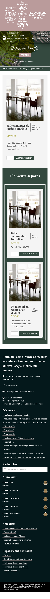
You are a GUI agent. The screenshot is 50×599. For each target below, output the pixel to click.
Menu (25, 55)
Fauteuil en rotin (11, 544)
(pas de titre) (10, 532)
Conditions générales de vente (18, 559)
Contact (7, 555)
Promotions (9, 442)
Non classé (9, 430)
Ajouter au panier (24, 158)
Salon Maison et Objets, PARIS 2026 (20, 528)
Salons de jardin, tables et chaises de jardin (23, 454)
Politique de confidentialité (16, 567)
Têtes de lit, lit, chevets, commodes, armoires (24, 458)
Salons (7, 450)
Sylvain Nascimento (11, 589)
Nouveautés (9, 434)
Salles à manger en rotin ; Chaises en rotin (23, 446)
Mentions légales (12, 571)
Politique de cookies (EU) (15, 563)
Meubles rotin (9, 69)
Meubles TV (9, 426)
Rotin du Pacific (25, 48)
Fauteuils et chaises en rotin (17, 415)
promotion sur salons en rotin (17, 540)
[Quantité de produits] (10, 158)
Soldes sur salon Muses (14, 536)
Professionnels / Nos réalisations (19, 438)
